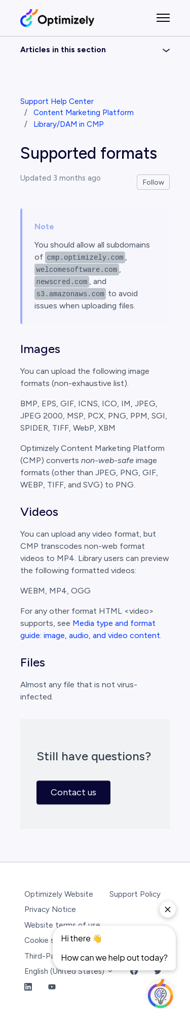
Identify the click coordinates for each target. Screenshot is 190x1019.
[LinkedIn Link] (28, 987)
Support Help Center (57, 101)
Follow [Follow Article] (153, 182)
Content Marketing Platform (83, 112)
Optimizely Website (58, 894)
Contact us (73, 792)
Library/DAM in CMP (68, 124)
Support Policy (135, 894)
